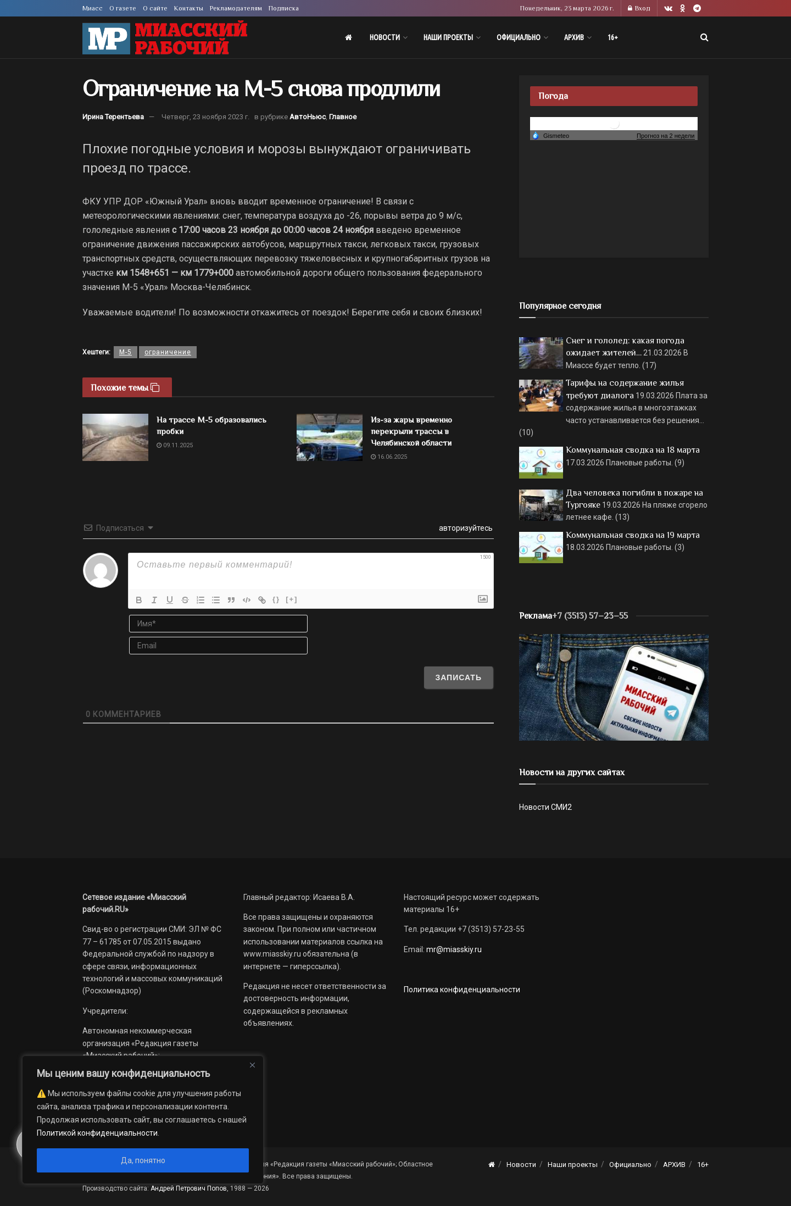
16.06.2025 (389, 456)
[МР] (614, 686)
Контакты (188, 8)
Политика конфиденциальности (462, 989)
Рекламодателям (236, 8)
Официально (519, 37)
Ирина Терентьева (113, 117)
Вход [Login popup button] (639, 8)
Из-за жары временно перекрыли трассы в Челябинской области (411, 431)
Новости (385, 37)
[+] (292, 599)
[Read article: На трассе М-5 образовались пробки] (115, 437)
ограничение (167, 352)
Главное (342, 117)
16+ (613, 37)
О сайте (155, 8)
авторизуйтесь (465, 528)
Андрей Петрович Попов (189, 1188)
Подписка (284, 8)
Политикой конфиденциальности (97, 1133)
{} (276, 599)
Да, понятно (143, 1160)
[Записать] (458, 677)
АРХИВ (574, 37)
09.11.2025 (175, 445)
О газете (122, 8)
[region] (143, 1119)
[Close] (252, 1064)
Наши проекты (448, 37)
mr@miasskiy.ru (453, 949)
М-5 (125, 352)
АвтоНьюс (307, 117)
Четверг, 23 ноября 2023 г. (205, 117)
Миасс (92, 8)
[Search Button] (704, 37)
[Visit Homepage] (164, 37)
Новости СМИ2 (545, 807)
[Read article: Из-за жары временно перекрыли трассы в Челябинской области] (330, 437)
